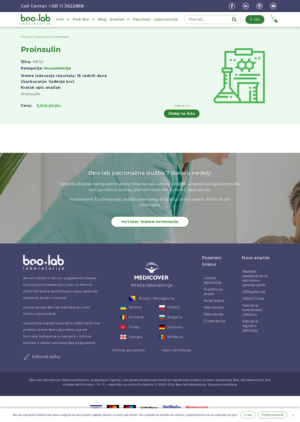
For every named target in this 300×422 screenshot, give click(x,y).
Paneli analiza (214, 301)
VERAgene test (253, 292)
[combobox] (208, 19)
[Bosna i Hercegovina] (132, 298)
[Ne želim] (293, 415)
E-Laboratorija (214, 321)
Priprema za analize (213, 291)
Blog (102, 19)
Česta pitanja (213, 314)
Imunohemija (44, 36)
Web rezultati (214, 307)
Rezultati (142, 19)
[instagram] (260, 6)
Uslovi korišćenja (176, 350)
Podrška (84, 19)
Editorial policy (46, 357)
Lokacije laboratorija (212, 280)
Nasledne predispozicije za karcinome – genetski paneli (254, 278)
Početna (26, 36)
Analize (120, 19)
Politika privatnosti (128, 350)
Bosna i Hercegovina (156, 298)
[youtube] (274, 6)
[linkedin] (246, 6)
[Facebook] (232, 6)
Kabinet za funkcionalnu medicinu (252, 309)
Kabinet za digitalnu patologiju (250, 325)
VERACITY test (253, 299)
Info (63, 19)
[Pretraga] (235, 19)
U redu (248, 415)
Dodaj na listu (181, 113)
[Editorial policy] (26, 356)
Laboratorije (166, 19)
